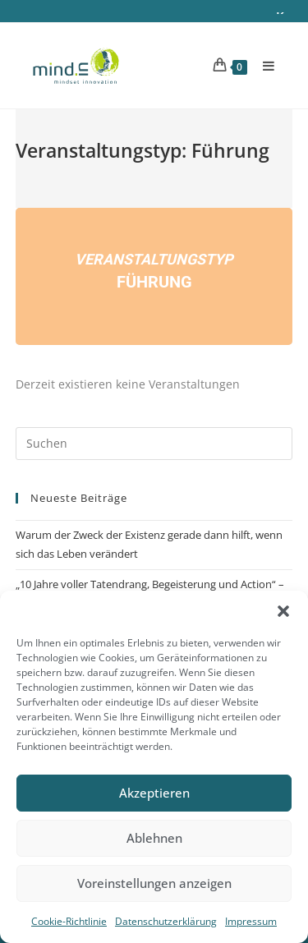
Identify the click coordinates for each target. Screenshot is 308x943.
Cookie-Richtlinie (69, 921)
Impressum (251, 921)
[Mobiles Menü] (263, 63)
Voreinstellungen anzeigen (154, 883)
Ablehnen (154, 838)
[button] (283, 611)
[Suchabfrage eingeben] (154, 440)
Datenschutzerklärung (166, 921)
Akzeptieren (154, 792)
